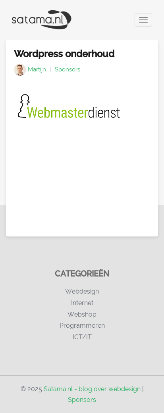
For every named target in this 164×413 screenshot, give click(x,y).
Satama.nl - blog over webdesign (92, 389)
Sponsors (67, 69)
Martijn (37, 69)
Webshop (82, 314)
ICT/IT (82, 337)
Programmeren (82, 325)
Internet (82, 303)
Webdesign (82, 291)
